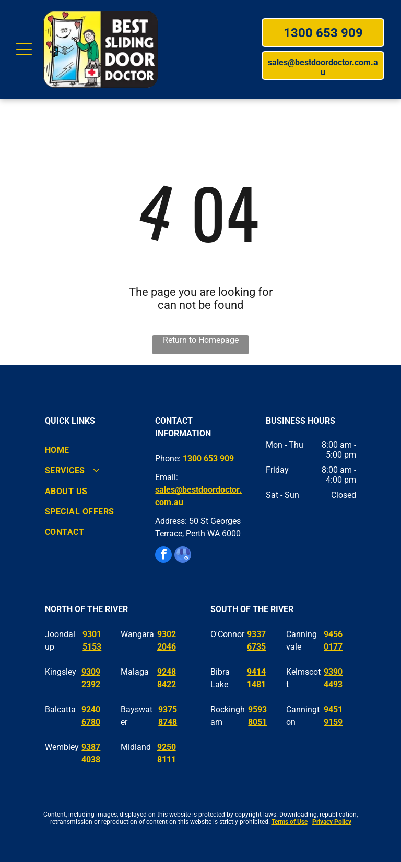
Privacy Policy (331, 821)
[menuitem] (90, 450)
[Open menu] (24, 49)
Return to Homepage (201, 340)
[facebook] (163, 556)
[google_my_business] (182, 556)
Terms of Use (290, 821)
